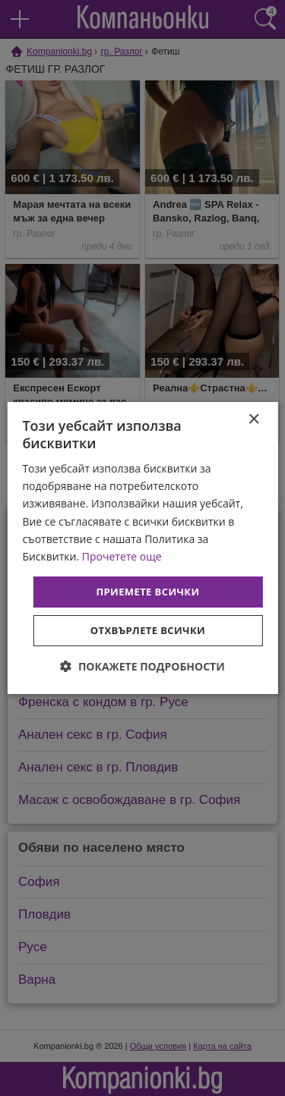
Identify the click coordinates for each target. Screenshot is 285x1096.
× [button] (253, 420)
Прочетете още (122, 556)
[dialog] (142, 548)
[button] (142, 666)
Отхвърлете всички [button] (147, 630)
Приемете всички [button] (147, 591)
